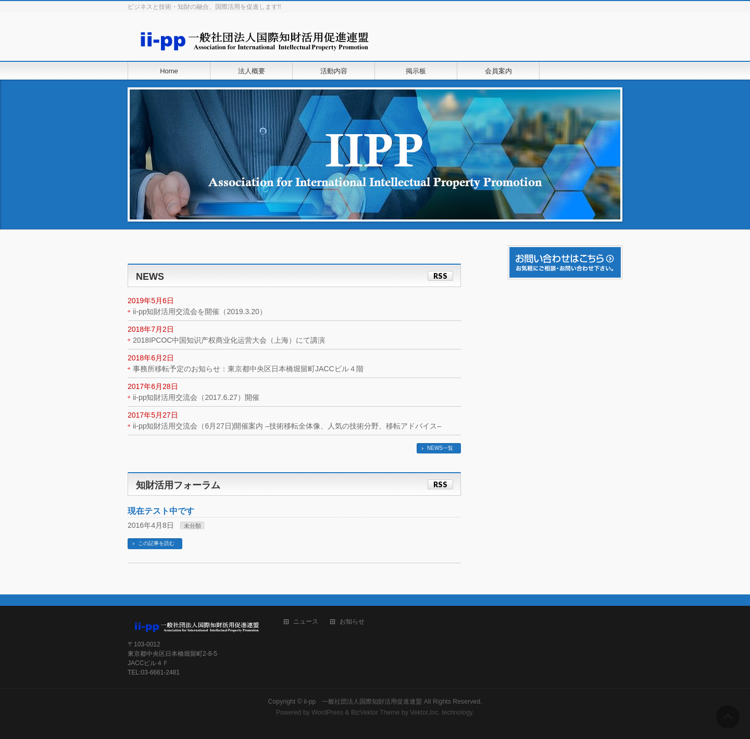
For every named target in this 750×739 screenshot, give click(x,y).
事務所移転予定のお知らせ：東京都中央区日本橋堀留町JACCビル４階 (248, 369)
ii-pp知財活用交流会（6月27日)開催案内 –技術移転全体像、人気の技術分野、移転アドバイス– (287, 426)
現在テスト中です (161, 511)
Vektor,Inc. (425, 712)
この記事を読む (156, 543)
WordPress (327, 712)
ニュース (305, 621)
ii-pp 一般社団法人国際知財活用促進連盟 (363, 701)
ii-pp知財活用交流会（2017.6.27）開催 (196, 397)
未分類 (192, 526)
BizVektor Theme (375, 712)
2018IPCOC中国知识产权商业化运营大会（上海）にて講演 (229, 340)
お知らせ (352, 621)
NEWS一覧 (440, 448)
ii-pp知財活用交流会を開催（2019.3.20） (200, 311)
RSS (440, 275)
